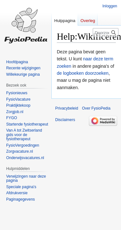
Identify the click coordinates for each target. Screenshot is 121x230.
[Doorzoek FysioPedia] (105, 32)
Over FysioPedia (96, 108)
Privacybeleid (66, 108)
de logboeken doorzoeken (82, 73)
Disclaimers (65, 120)
